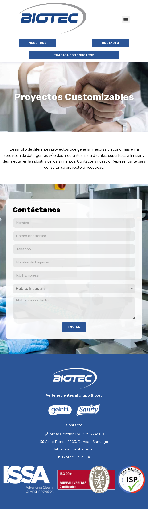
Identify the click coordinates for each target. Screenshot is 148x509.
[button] (126, 19)
